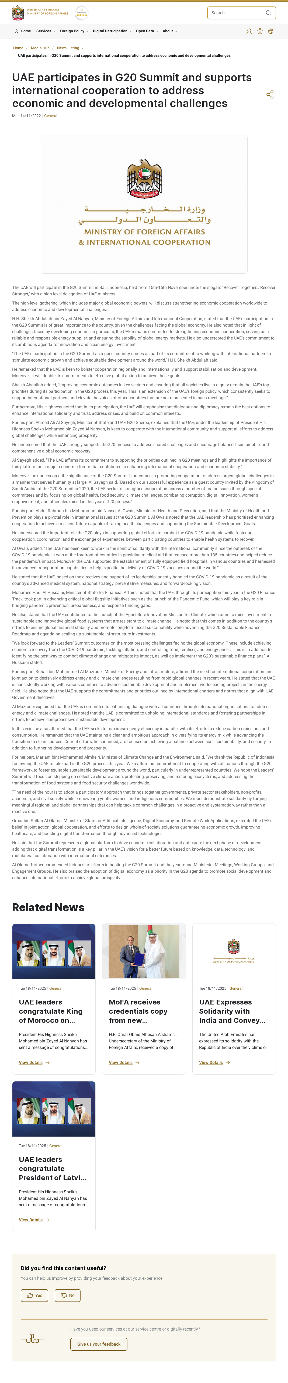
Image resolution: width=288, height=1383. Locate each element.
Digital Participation (110, 31)
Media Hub (40, 48)
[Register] (68, 1295)
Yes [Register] (34, 1295)
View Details (34, 1062)
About (168, 31)
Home (18, 48)
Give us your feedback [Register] (98, 1344)
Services (43, 31)
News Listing (68, 48)
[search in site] (236, 12)
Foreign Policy (72, 31)
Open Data (145, 31)
